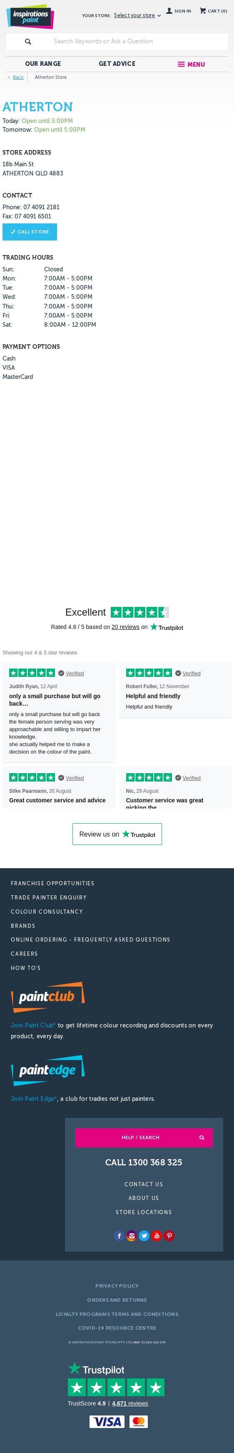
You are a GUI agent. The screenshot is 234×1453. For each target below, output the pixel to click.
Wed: (9, 297)
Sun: (8, 269)
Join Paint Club (33, 1025)
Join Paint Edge (34, 1099)
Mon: (9, 279)
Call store (33, 232)
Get (117, 64)
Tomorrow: (17, 130)
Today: (12, 121)
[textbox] (139, 42)
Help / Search (141, 1137)
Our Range (43, 64)
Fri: (6, 316)
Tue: (8, 288)
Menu (196, 64)
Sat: (7, 325)
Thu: (8, 306)
